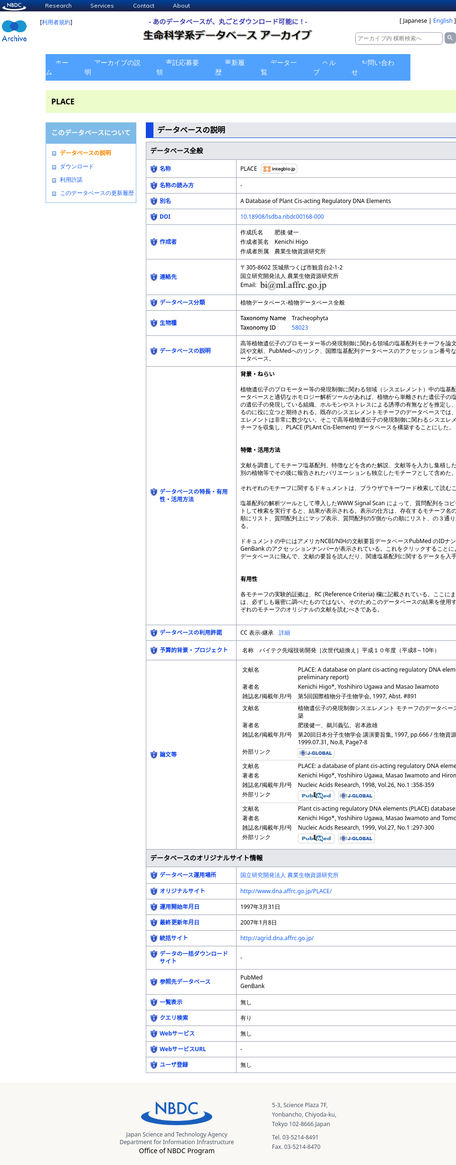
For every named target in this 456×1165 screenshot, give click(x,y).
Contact (143, 5)
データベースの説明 (85, 153)
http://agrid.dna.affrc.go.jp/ (277, 938)
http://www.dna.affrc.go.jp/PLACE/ (286, 891)
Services (102, 5)
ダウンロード (77, 166)
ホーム (57, 67)
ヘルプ (324, 67)
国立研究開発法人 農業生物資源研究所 (289, 875)
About (181, 5)
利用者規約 (56, 22)
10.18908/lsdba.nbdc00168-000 (282, 217)
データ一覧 (279, 67)
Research (58, 5)
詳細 (284, 633)
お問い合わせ (373, 67)
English (443, 21)
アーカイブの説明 (113, 67)
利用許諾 (71, 180)
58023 (300, 328)
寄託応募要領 (177, 67)
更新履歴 (230, 67)
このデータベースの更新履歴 (97, 193)
